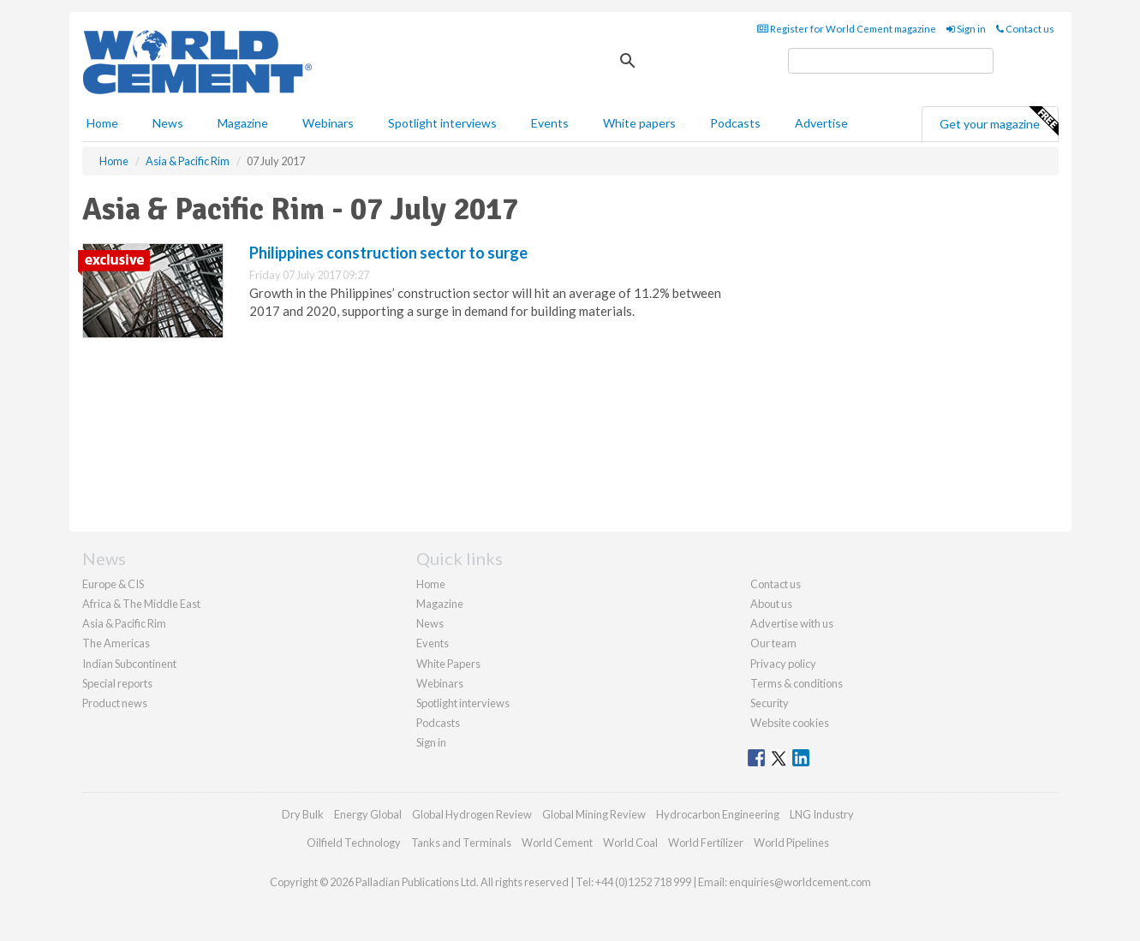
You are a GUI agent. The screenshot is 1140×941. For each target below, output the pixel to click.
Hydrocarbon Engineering (717, 814)
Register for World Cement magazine (846, 28)
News (430, 623)
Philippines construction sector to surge (388, 252)
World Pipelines (791, 842)
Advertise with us (791, 623)
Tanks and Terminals (461, 842)
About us (771, 603)
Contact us (1025, 28)
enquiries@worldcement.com (800, 882)
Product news (114, 703)
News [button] (167, 123)
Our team (773, 643)
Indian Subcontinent (129, 663)
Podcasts (735, 123)
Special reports (117, 683)
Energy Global (368, 814)
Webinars (328, 123)
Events (550, 123)
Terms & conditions (796, 683)
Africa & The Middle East (141, 603)
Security (769, 703)
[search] (891, 61)
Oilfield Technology (354, 842)
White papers (639, 123)
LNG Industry (822, 814)
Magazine (243, 123)
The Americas (116, 643)
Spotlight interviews (442, 123)
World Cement (557, 842)
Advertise (821, 123)
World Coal (630, 842)
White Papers (448, 663)
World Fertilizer (705, 842)
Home (102, 123)
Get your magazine (999, 121)
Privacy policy (783, 663)
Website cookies (789, 723)
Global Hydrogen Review (472, 814)
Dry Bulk (303, 814)
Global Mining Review (594, 814)
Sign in (966, 28)
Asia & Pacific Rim (124, 623)
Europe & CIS (113, 584)
